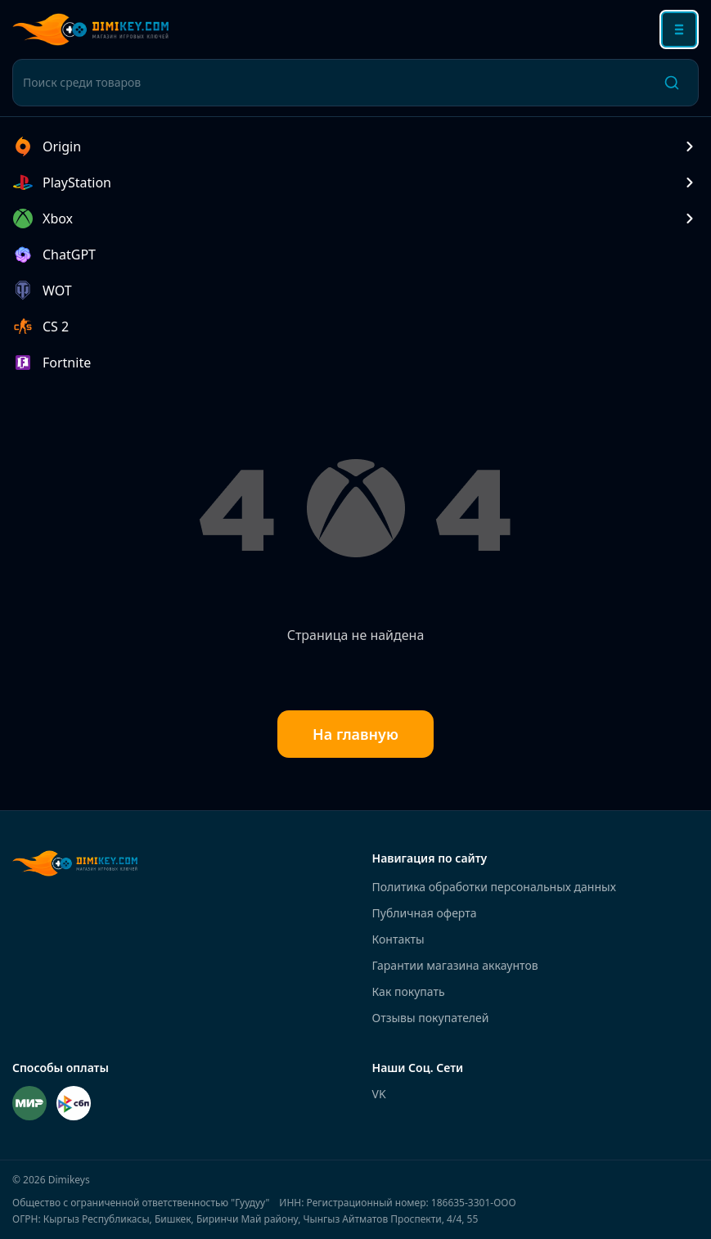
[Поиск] (671, 82)
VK (379, 1094)
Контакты (398, 939)
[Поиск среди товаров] (334, 82)
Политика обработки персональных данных (494, 886)
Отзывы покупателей (430, 1017)
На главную (355, 734)
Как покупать (408, 991)
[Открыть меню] (679, 29)
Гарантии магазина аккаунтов (455, 965)
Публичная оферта (424, 913)
